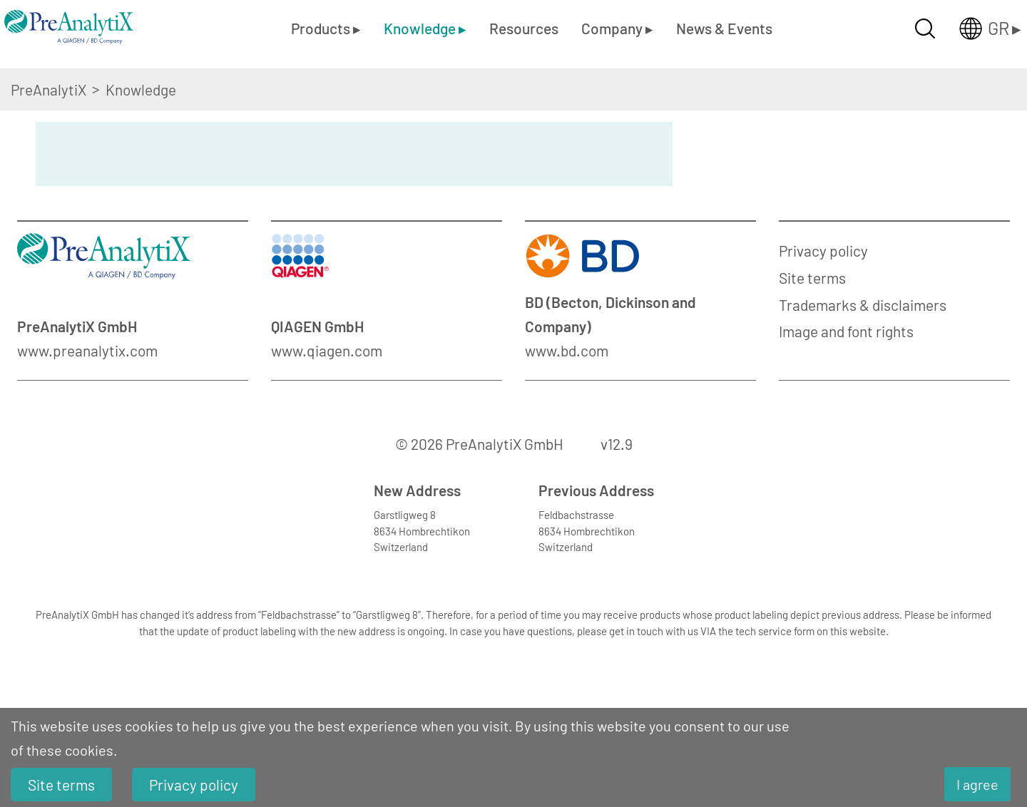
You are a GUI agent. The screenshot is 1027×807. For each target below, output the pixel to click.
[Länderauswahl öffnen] (978, 28)
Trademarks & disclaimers (862, 305)
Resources (523, 28)
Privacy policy (823, 250)
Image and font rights (846, 331)
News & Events (724, 28)
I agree (977, 784)
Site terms (812, 278)
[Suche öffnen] (925, 28)
